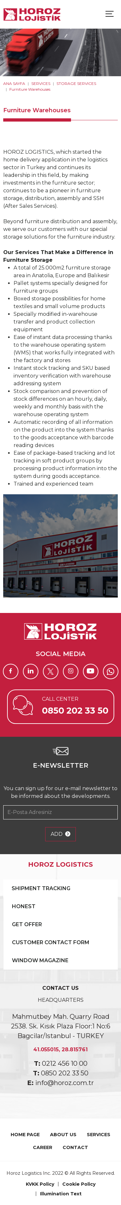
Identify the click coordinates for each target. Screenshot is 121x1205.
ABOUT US (63, 1134)
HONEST (23, 906)
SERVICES (40, 83)
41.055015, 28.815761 (60, 1049)
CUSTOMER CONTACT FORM (50, 942)
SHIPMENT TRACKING (41, 888)
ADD (60, 834)
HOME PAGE (25, 1134)
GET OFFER (27, 924)
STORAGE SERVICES (76, 83)
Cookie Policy (79, 1184)
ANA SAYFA (14, 83)
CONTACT (75, 1147)
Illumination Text (61, 1193)
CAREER (42, 1147)
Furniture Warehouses (29, 89)
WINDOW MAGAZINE (40, 960)
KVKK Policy (40, 1184)
